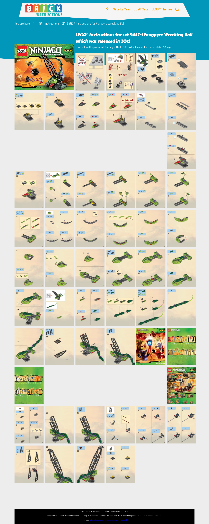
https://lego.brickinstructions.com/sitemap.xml (108, 520)
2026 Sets (141, 9)
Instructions (52, 23)
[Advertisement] (106, 150)
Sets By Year (121, 9)
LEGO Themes (162, 9)
